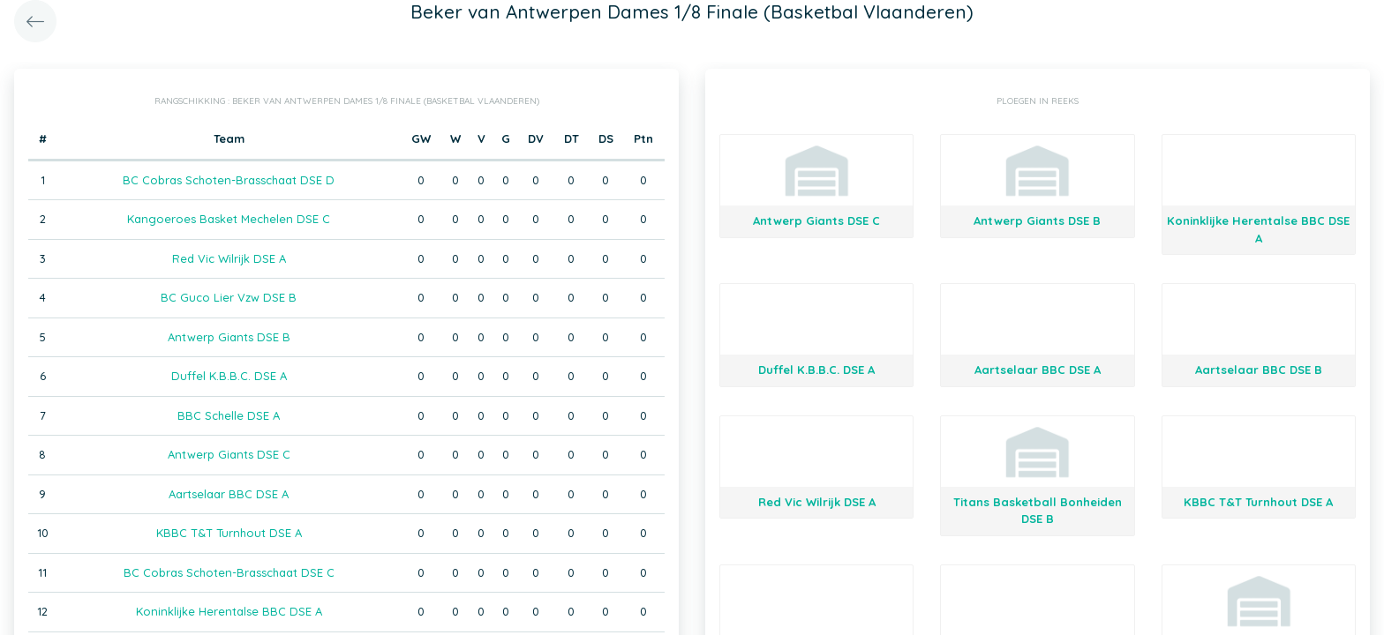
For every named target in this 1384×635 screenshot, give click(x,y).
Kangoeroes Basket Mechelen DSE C (228, 219)
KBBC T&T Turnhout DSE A (229, 533)
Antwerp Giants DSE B (229, 337)
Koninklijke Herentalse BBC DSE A (229, 611)
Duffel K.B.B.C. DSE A (229, 376)
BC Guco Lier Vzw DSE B (229, 297)
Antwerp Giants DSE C (229, 454)
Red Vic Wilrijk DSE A (229, 258)
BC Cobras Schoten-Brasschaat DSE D (229, 180)
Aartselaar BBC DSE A (229, 494)
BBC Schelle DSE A (228, 415)
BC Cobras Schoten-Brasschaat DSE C (229, 572)
